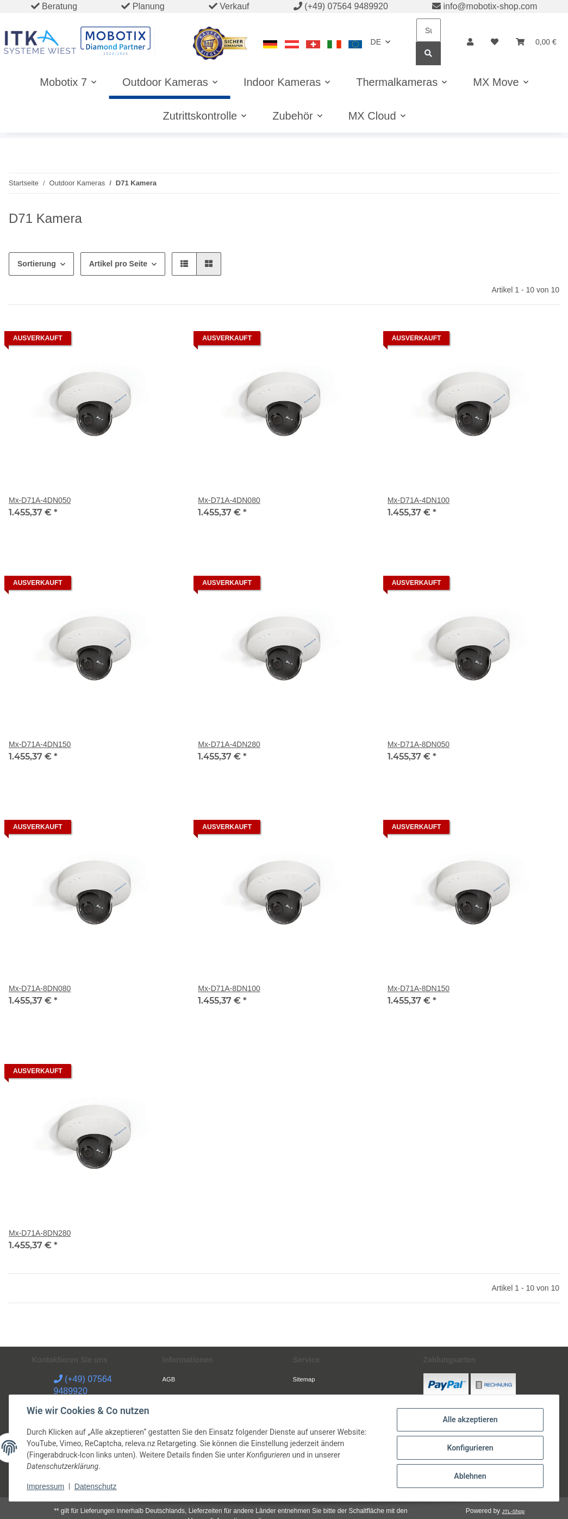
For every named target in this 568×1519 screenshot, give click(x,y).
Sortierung (36, 263)
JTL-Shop (513, 1511)
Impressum (45, 1486)
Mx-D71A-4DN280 (229, 744)
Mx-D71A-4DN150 (40, 744)
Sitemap (304, 1380)
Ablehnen (470, 1476)
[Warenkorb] (536, 42)
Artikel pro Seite (118, 263)
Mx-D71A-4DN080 (229, 500)
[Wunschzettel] (494, 42)
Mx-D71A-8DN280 (40, 1233)
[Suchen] (428, 30)
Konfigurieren (470, 1447)
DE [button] (376, 42)
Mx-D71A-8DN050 (419, 744)
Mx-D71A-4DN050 (40, 500)
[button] (470, 42)
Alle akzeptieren (469, 1419)
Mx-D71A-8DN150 (419, 988)
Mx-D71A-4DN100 (419, 500)
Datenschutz (95, 1486)
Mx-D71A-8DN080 (40, 988)
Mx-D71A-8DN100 (229, 988)
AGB (169, 1380)
